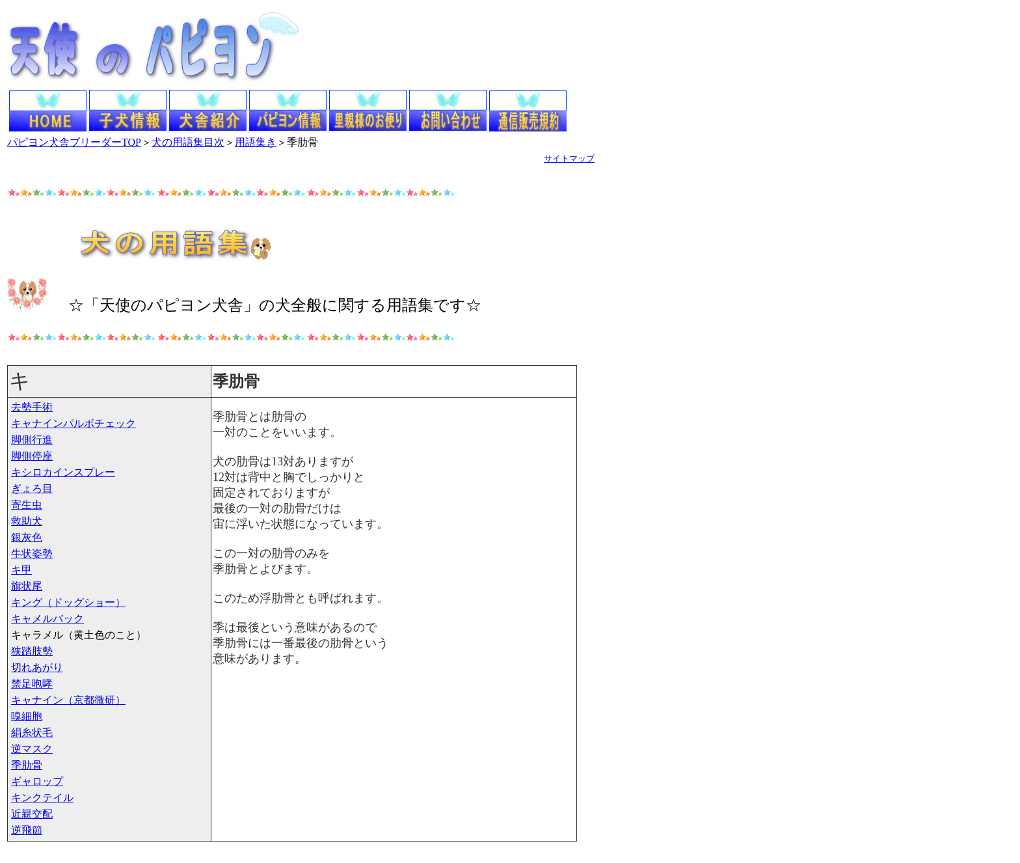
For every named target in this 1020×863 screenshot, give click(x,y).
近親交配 (32, 813)
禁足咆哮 (32, 683)
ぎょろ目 (32, 488)
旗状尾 (26, 586)
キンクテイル (42, 797)
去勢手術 (32, 407)
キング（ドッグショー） (68, 602)
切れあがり (37, 667)
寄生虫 (26, 504)
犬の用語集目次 (188, 142)
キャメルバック (47, 618)
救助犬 (26, 521)
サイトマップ (569, 158)
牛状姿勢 (32, 553)
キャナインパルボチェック (73, 423)
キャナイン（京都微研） (68, 699)
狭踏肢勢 (32, 651)
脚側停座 (32, 455)
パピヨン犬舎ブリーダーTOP (74, 142)
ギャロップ (37, 781)
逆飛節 (26, 830)
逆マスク (32, 748)
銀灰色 (26, 537)
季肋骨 (26, 765)
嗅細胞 (26, 716)
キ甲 (21, 569)
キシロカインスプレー (63, 472)
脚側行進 (32, 439)
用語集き (255, 142)
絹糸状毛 (32, 732)
